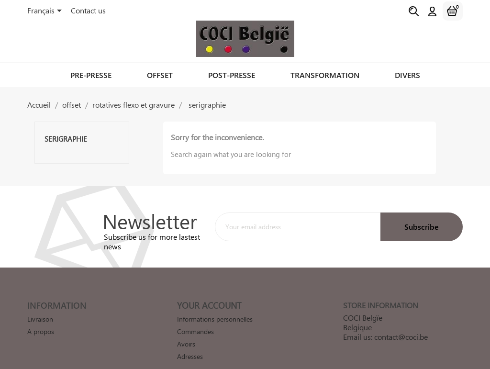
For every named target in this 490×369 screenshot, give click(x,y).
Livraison (40, 319)
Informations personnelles (215, 319)
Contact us (88, 10)
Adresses (190, 356)
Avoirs (186, 343)
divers (407, 75)
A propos (40, 331)
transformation (324, 75)
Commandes (195, 331)
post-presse (231, 75)
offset (160, 75)
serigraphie (66, 139)
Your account (209, 305)
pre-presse (90, 75)
